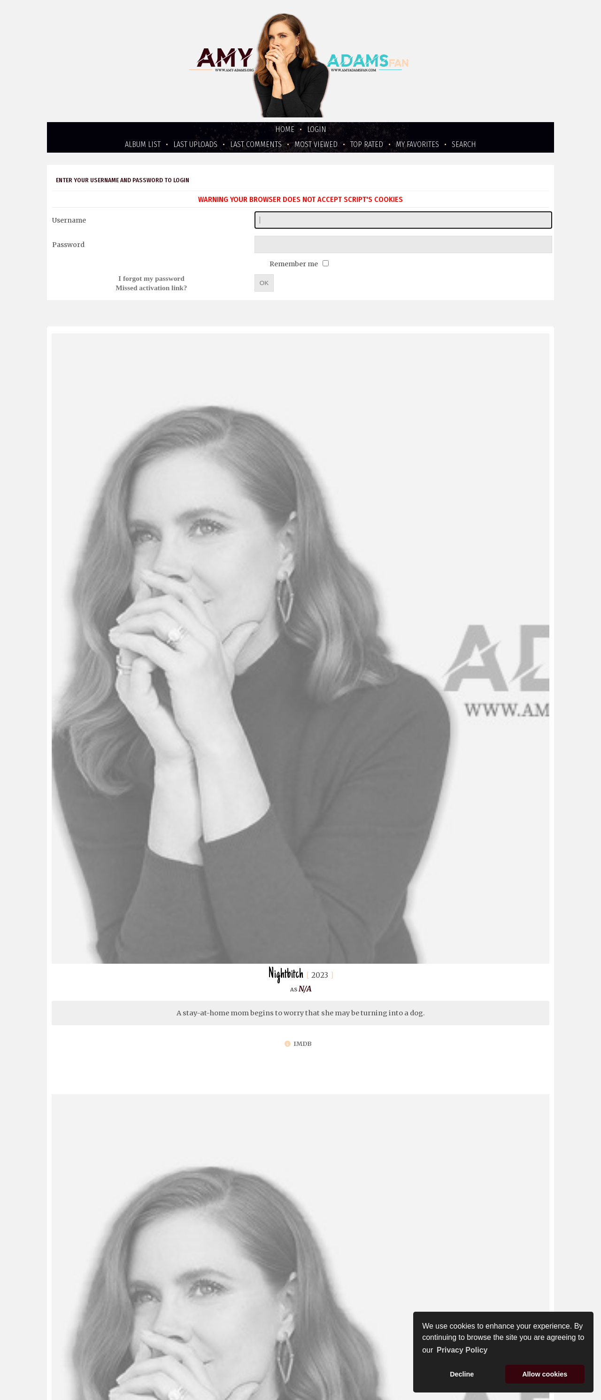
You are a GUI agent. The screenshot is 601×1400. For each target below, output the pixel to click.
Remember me (294, 264)
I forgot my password (151, 278)
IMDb (298, 1044)
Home (284, 129)
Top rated (366, 144)
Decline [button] (462, 1374)
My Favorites (417, 144)
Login (316, 129)
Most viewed (316, 144)
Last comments (256, 144)
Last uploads (195, 144)
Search (464, 144)
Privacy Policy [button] (462, 1350)
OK (264, 282)
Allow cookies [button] (544, 1374)
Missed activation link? (151, 288)
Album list (143, 144)
